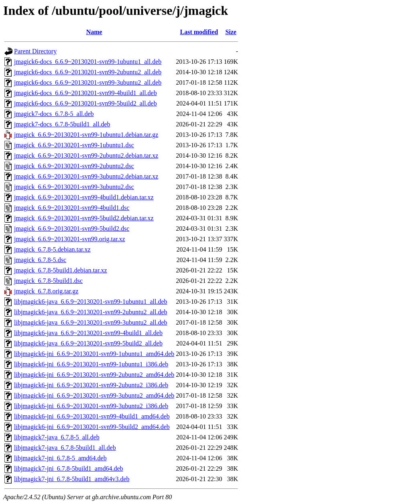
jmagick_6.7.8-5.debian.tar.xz (52, 249)
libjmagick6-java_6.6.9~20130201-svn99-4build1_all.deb (88, 332)
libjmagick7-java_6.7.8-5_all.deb (57, 437)
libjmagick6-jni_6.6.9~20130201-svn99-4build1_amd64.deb (92, 416)
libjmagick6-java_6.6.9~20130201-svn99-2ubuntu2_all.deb (90, 312)
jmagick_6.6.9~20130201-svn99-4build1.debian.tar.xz (84, 197)
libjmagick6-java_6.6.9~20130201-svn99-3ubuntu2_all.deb (90, 322)
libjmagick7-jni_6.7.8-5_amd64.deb (60, 458)
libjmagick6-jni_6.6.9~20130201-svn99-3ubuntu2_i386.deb (91, 405)
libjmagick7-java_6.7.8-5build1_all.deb (65, 447)
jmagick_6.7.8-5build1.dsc (48, 280)
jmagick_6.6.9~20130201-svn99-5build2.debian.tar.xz (84, 218)
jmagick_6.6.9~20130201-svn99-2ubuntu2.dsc (74, 166)
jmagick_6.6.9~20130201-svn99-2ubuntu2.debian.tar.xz (86, 155)
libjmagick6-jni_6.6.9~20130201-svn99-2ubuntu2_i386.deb (91, 385)
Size (230, 31)
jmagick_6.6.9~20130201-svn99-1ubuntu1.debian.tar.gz (86, 134)
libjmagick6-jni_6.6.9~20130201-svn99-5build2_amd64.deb (92, 426)
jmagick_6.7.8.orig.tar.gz (46, 291)
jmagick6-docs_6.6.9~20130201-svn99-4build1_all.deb (85, 92)
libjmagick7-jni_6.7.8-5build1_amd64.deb (68, 468)
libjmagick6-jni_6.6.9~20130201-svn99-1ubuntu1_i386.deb (91, 364)
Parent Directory (35, 51)
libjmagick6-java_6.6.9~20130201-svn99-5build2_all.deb (88, 343)
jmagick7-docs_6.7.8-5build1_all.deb (62, 124)
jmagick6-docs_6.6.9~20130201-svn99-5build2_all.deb (85, 103)
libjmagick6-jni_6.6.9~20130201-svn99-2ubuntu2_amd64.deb (94, 374)
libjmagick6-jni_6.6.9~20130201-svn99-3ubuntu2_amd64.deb (94, 395)
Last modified (199, 31)
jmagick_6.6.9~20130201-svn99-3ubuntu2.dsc (74, 186)
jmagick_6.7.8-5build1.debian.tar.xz (60, 270)
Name (94, 31)
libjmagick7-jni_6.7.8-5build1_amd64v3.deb (72, 479)
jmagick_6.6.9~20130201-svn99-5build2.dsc (71, 228)
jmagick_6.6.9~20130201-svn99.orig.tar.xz (69, 239)
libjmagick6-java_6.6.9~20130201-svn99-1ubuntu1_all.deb (90, 301)
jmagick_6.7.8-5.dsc (40, 259)
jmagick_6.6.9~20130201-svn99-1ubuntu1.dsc (74, 145)
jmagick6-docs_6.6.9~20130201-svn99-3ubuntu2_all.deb (87, 82)
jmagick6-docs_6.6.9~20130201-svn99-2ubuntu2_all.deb (87, 72)
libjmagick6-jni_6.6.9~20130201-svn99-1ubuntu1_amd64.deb (94, 353)
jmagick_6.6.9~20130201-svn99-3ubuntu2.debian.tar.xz (86, 176)
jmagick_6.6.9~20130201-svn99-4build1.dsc (71, 207)
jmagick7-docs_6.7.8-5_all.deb (54, 113)
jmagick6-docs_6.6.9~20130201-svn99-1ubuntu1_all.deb (87, 61)
